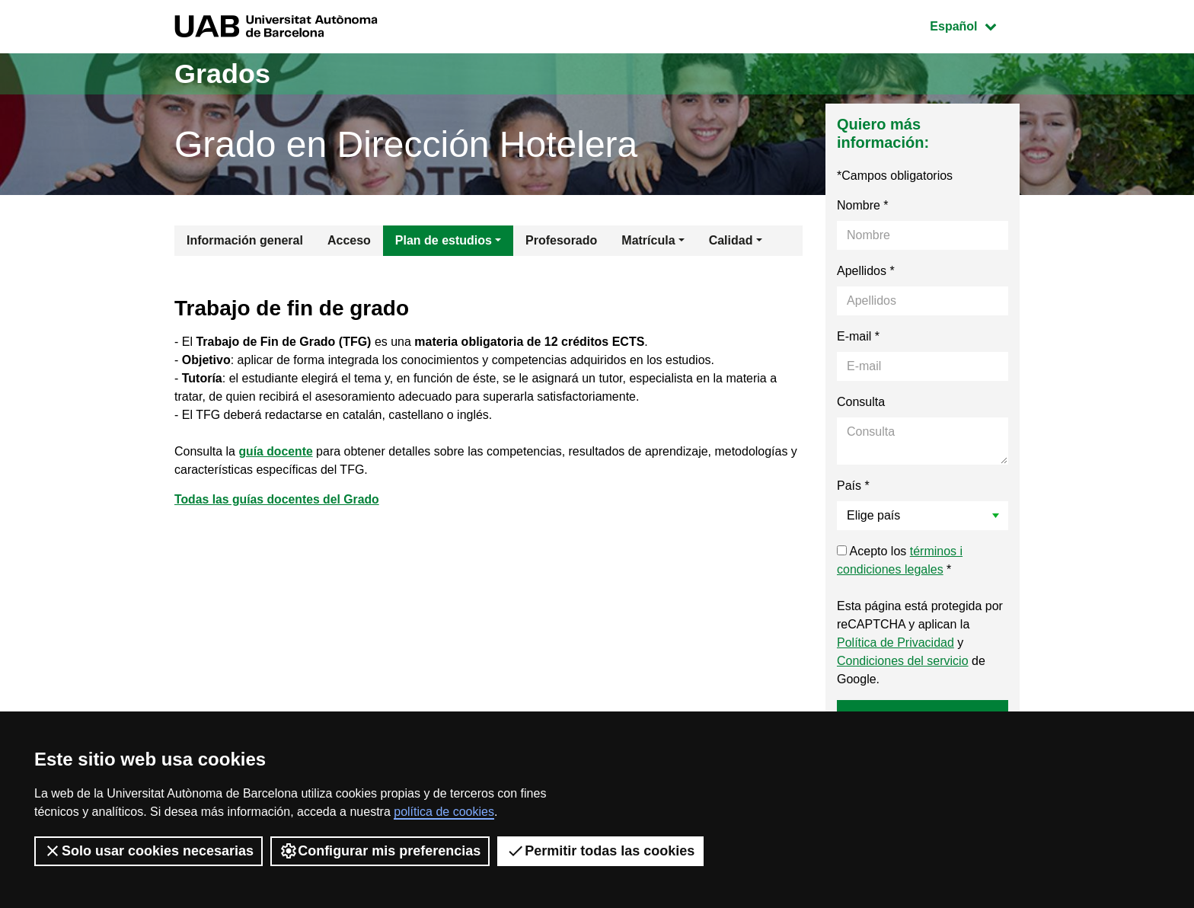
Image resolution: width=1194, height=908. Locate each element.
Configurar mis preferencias (379, 851)
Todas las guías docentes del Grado (278, 499)
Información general (245, 240)
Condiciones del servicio (903, 660)
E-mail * (858, 336)
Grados (222, 73)
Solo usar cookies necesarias (148, 851)
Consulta (861, 401)
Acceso (349, 240)
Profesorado (561, 240)
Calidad (731, 240)
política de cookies (444, 811)
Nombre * (863, 205)
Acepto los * (900, 560)
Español (974, 25)
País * (853, 485)
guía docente (276, 451)
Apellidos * (866, 270)
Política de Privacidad (895, 642)
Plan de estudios (443, 240)
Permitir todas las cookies (600, 851)
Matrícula (648, 240)
